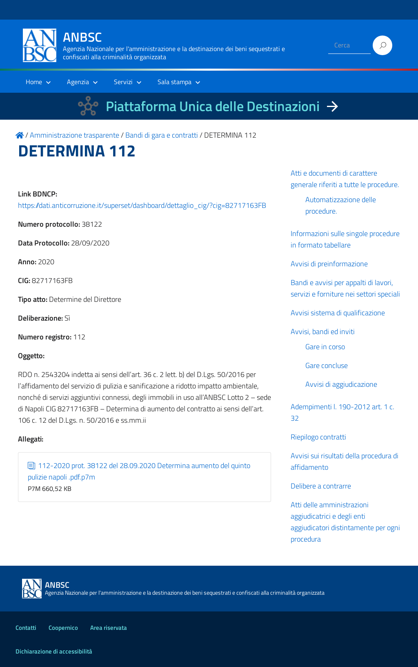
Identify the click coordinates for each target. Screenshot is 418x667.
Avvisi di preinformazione (329, 263)
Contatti (26, 627)
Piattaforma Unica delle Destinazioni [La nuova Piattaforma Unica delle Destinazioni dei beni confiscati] (213, 106)
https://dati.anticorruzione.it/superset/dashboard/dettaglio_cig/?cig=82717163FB (142, 205)
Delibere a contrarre (321, 485)
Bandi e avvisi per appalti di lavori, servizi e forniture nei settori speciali (345, 288)
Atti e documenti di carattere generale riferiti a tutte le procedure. (345, 178)
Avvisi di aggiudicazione (341, 384)
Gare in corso (325, 346)
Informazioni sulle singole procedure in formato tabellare (345, 239)
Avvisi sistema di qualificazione (338, 312)
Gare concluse (326, 365)
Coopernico (63, 627)
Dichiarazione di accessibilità (54, 651)
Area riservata (108, 627)
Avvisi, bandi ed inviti (323, 331)
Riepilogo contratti (318, 436)
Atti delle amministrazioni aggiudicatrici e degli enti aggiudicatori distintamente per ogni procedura (345, 521)
